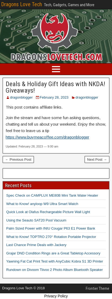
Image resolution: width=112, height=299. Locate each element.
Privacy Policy (56, 296)
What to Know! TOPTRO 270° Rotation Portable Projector (51, 237)
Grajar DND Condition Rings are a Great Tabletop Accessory (53, 253)
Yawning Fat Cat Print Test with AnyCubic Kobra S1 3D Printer (54, 261)
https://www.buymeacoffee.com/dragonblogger (47, 137)
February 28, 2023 (54, 97)
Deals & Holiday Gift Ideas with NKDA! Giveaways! (55, 87)
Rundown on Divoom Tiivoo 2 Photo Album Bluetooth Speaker (54, 270)
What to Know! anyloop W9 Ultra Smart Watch (42, 204)
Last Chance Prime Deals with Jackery (36, 245)
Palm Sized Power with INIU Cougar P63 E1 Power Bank (50, 228)
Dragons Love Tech (21, 4)
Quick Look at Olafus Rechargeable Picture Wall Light (48, 212)
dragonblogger (21, 97)
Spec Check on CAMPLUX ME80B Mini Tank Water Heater (52, 195)
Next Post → (97, 159)
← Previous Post (18, 159)
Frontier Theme (97, 288)
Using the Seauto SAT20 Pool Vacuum (36, 220)
